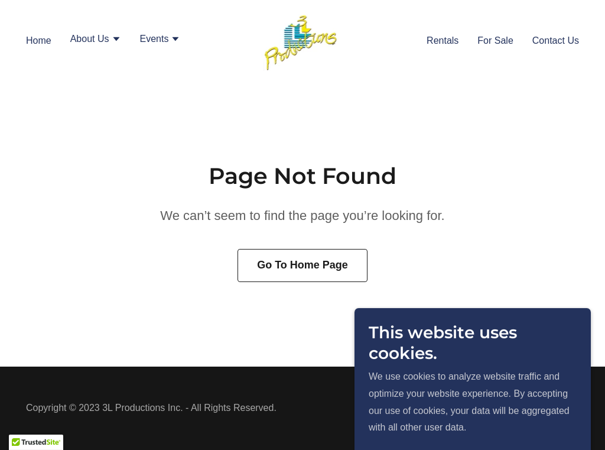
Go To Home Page (302, 265)
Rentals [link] (442, 40)
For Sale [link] (495, 40)
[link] (302, 39)
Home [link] (38, 40)
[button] (95, 40)
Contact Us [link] (555, 40)
